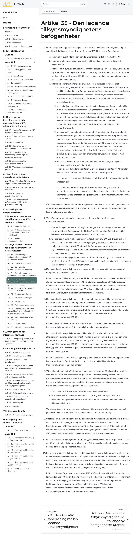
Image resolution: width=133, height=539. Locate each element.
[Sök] (64, 4)
